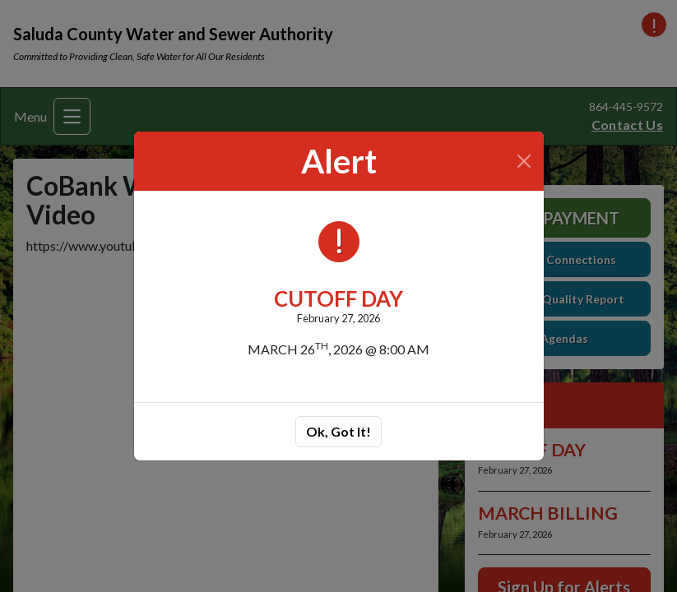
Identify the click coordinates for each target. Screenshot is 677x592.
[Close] (523, 161)
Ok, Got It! (338, 431)
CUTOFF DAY (338, 298)
